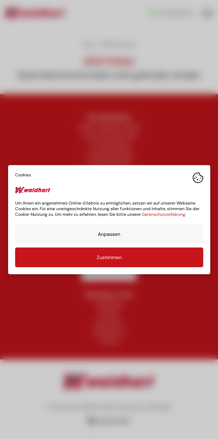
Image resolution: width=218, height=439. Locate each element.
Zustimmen (109, 257)
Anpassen (109, 234)
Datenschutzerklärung (163, 214)
